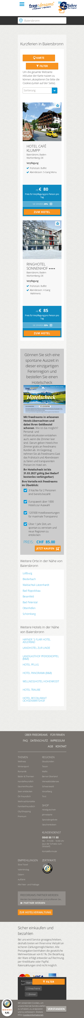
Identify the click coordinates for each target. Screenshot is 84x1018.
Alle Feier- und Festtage (28, 884)
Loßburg (27, 573)
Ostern (21, 874)
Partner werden (34, 902)
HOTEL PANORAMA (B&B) (37, 673)
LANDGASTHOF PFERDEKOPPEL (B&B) (41, 657)
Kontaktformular (49, 851)
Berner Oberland (50, 776)
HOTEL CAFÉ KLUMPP (36, 148)
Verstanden (56, 1009)
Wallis (44, 771)
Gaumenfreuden (25, 786)
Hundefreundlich (26, 781)
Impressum (57, 740)
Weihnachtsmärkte (26, 801)
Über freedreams (36, 735)
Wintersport (23, 766)
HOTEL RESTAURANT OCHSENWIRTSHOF (35, 699)
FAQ (25, 740)
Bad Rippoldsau (32, 590)
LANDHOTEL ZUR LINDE (36, 648)
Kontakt (61, 746)
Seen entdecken (25, 791)
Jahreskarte (47, 814)
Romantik (22, 771)
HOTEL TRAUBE (31, 689)
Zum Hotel (42, 212)
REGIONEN (48, 757)
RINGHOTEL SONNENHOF (37, 266)
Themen (23, 757)
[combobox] (40, 90)
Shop (45, 805)
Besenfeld (28, 596)
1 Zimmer (31, 994)
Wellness (22, 761)
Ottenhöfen (29, 608)
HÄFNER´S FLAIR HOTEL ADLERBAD (37, 640)
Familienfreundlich (26, 806)
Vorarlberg (47, 791)
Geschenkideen (49, 824)
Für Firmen (57, 735)
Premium (22, 816)
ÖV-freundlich (24, 796)
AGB (50, 746)
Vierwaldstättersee (50, 781)
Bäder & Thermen (26, 776)
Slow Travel (23, 864)
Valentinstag (23, 869)
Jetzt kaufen (45, 548)
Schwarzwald (48, 786)
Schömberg (29, 614)
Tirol (44, 796)
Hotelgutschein (49, 809)
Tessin (45, 766)
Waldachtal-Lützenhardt (36, 585)
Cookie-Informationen (33, 1014)
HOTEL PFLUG (31, 664)
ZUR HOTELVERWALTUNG (35, 912)
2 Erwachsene (33, 988)
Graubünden (48, 761)
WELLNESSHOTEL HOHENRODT (41, 681)
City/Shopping (24, 811)
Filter (42, 66)
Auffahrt (21, 879)
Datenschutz (39, 740)
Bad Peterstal (30, 602)
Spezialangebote (49, 819)
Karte (38, 58)
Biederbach (29, 579)
